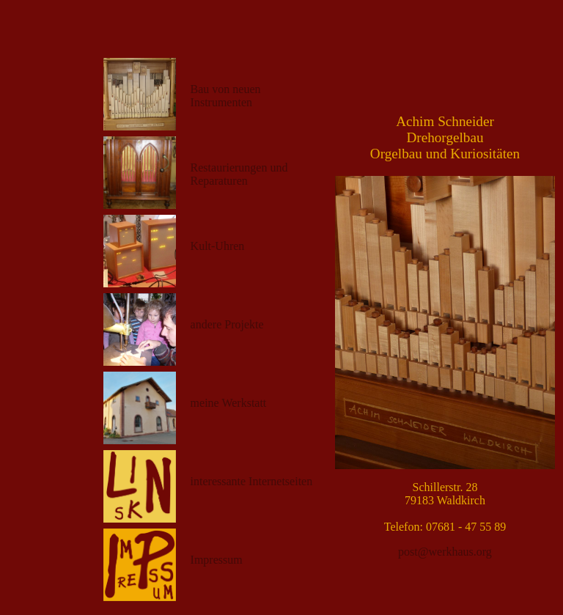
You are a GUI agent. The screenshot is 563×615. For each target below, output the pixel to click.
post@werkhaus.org (445, 551)
